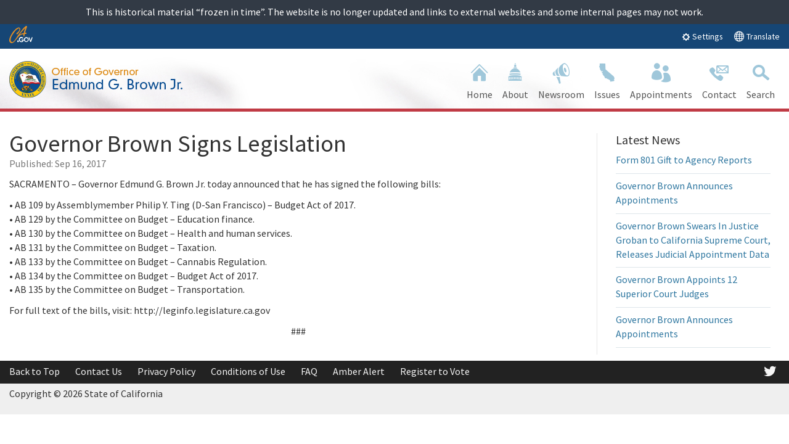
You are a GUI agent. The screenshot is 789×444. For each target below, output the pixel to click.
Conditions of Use (248, 371)
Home (480, 80)
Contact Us (98, 371)
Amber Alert (359, 371)
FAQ (309, 371)
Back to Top (34, 371)
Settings (702, 36)
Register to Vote (435, 371)
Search (760, 80)
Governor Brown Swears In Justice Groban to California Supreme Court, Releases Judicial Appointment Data (693, 240)
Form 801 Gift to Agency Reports (684, 160)
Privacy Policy (166, 371)
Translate (757, 36)
